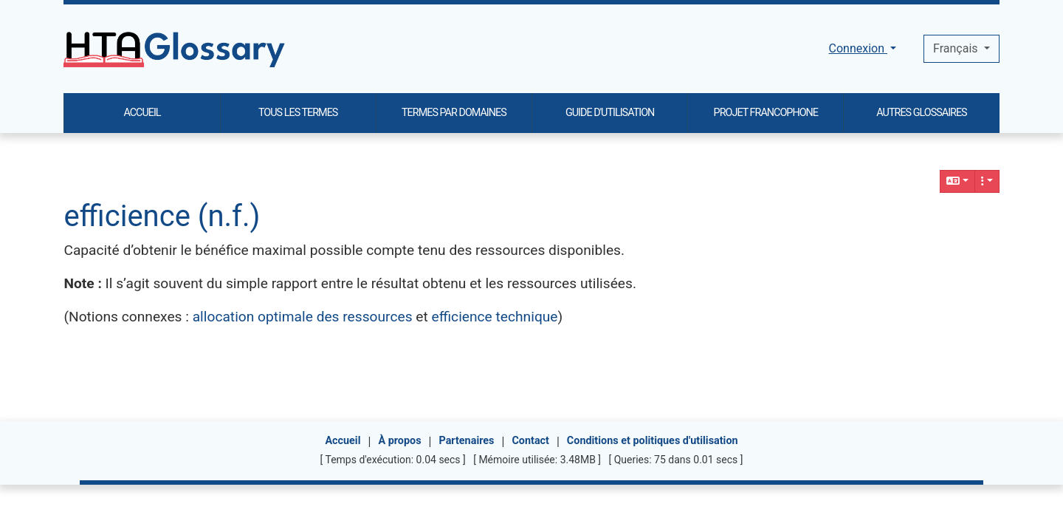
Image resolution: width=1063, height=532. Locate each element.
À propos (399, 440)
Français (956, 48)
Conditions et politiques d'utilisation (652, 440)
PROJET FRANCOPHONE (766, 112)
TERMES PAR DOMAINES (454, 112)
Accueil (342, 440)
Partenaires (466, 440)
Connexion (858, 48)
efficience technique (495, 316)
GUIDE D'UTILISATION (609, 112)
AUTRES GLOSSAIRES (921, 112)
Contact (530, 440)
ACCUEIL (141, 112)
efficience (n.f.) (161, 216)
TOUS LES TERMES (297, 112)
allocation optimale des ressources (303, 316)
